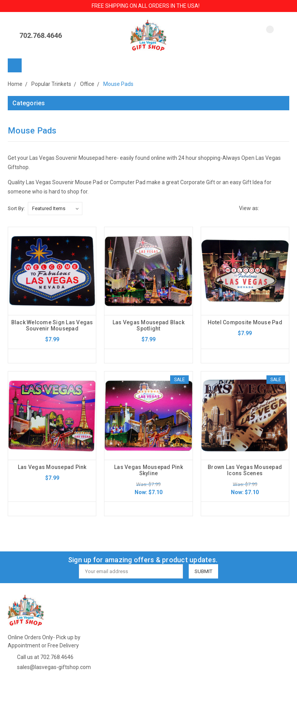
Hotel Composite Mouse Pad (245, 322)
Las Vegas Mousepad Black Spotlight (148, 325)
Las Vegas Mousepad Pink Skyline (148, 470)
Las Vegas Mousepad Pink (52, 467)
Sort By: (16, 208)
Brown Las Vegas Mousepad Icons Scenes (245, 470)
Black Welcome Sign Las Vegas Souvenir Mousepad (52, 325)
